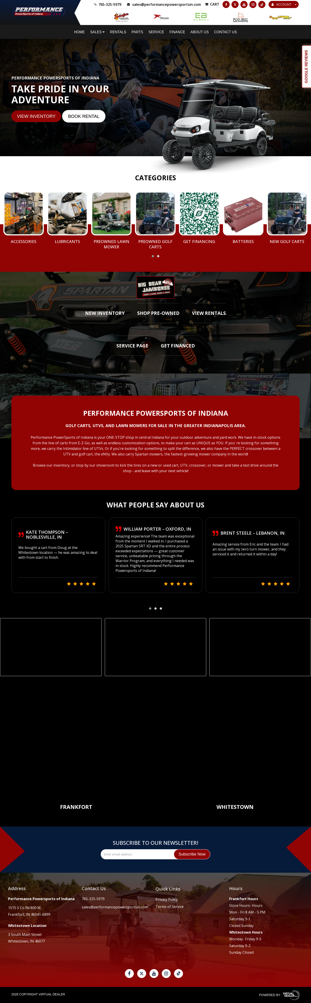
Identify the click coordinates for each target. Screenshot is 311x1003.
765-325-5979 (93, 898)
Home (79, 32)
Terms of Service (170, 906)
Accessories (23, 241)
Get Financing (199, 241)
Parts (137, 32)
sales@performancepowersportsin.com (115, 907)
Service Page (132, 346)
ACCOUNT (283, 4)
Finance (177, 32)
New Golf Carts (287, 241)
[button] (153, 256)
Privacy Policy (167, 899)
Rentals (118, 32)
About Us (200, 32)
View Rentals (209, 313)
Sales (97, 32)
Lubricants (67, 241)
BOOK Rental (84, 116)
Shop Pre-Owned (158, 313)
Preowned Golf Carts (155, 244)
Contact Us (225, 32)
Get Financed (178, 346)
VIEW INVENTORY (36, 116)
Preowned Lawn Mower (111, 244)
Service (156, 32)
